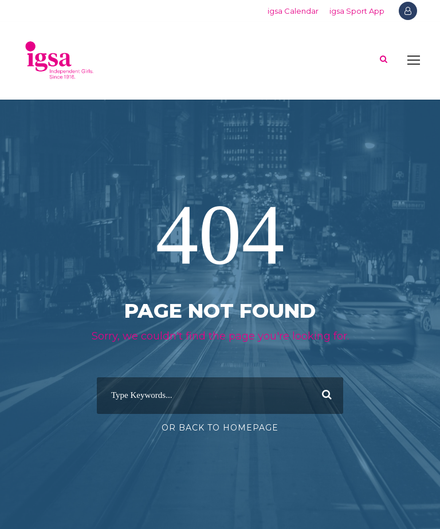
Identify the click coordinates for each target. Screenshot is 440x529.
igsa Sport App (356, 10)
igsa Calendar (293, 10)
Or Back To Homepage (220, 428)
